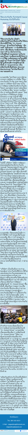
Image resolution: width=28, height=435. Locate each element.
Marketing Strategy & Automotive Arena (7, 10)
